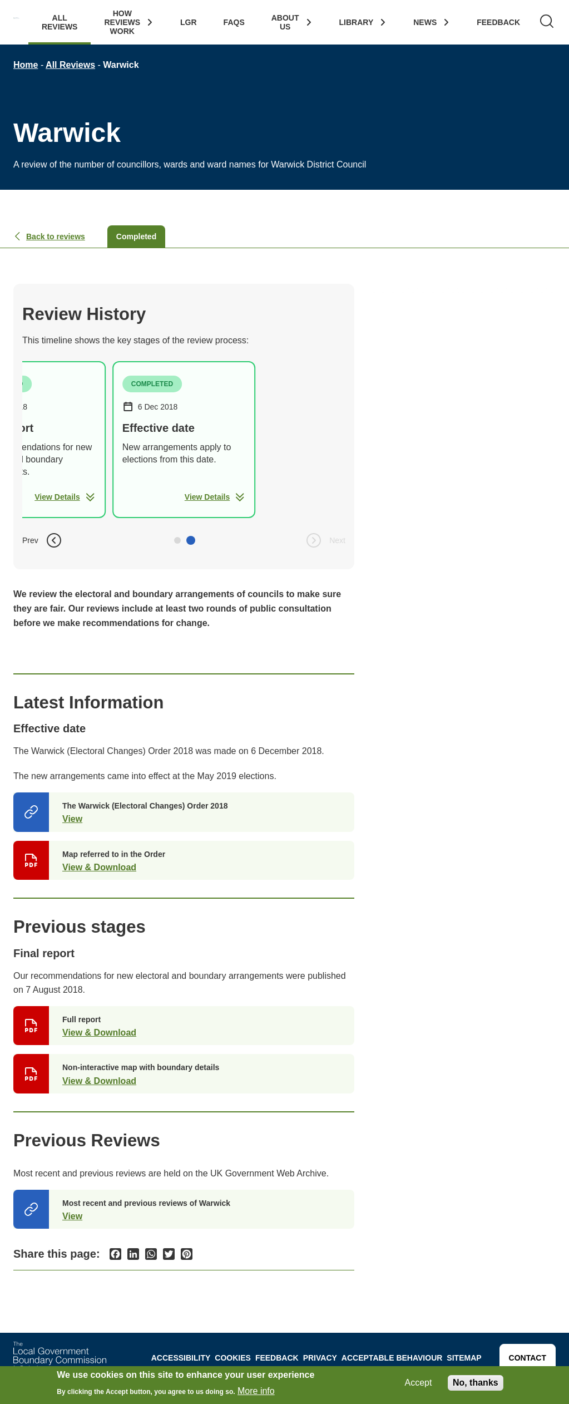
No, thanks (475, 1382)
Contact (527, 1357)
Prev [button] (42, 540)
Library (356, 22)
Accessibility (181, 1357)
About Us (285, 22)
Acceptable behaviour (392, 1357)
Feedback (498, 22)
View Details (64, 497)
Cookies (233, 1357)
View (72, 819)
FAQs (234, 22)
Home (25, 65)
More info (256, 1391)
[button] (177, 540)
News (425, 22)
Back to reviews (49, 236)
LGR (188, 22)
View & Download (99, 867)
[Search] (547, 22)
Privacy (320, 1357)
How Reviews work (122, 22)
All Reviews (60, 22)
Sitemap (464, 1357)
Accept (418, 1382)
